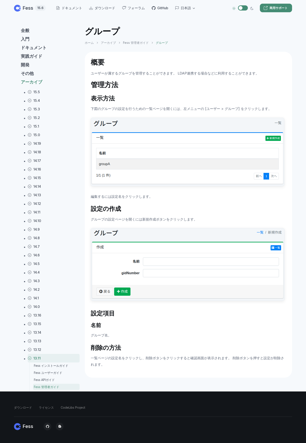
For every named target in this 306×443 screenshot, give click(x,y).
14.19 (34, 143)
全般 (25, 30)
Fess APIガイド (44, 380)
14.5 (34, 264)
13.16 (34, 315)
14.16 (34, 169)
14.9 (34, 229)
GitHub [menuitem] (160, 8)
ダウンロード (23, 407)
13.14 (34, 332)
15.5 (34, 92)
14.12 (34, 203)
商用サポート (276, 8)
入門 (25, 39)
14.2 (34, 289)
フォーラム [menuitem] (133, 8)
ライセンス (46, 407)
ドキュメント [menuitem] (69, 8)
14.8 (34, 238)
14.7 (34, 246)
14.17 (34, 160)
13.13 (34, 341)
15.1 (33, 126)
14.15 (34, 178)
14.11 (34, 212)
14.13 (34, 195)
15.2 (34, 118)
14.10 (34, 221)
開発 (25, 64)
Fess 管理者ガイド (46, 387)
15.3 (34, 109)
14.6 (34, 255)
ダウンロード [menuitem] (102, 8)
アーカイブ (31, 82)
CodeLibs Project (73, 407)
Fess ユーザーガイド (48, 372)
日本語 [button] (183, 8)
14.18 (34, 152)
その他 (27, 73)
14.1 (33, 298)
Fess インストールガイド (51, 365)
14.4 (34, 272)
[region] (47, 230)
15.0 (34, 135)
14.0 (34, 306)
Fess (30, 8)
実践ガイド (31, 56)
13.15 (34, 324)
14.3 (34, 281)
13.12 (34, 349)
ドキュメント (34, 47)
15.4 (34, 100)
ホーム (89, 42)
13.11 (34, 358)
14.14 (34, 186)
